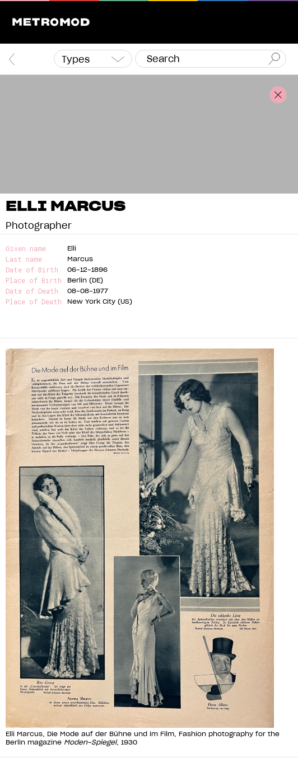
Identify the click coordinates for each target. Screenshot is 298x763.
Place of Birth (34, 280)
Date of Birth (32, 270)
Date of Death (32, 291)
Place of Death (34, 302)
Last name (24, 259)
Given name (26, 248)
